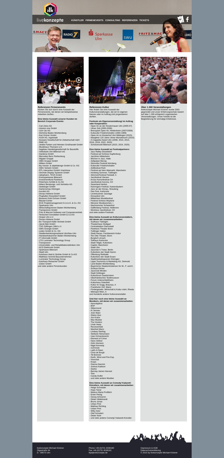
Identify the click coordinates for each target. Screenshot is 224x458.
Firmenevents (94, 20)
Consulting (112, 20)
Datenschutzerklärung (151, 450)
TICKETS (144, 20)
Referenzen (129, 20)
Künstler (77, 20)
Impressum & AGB (149, 448)
